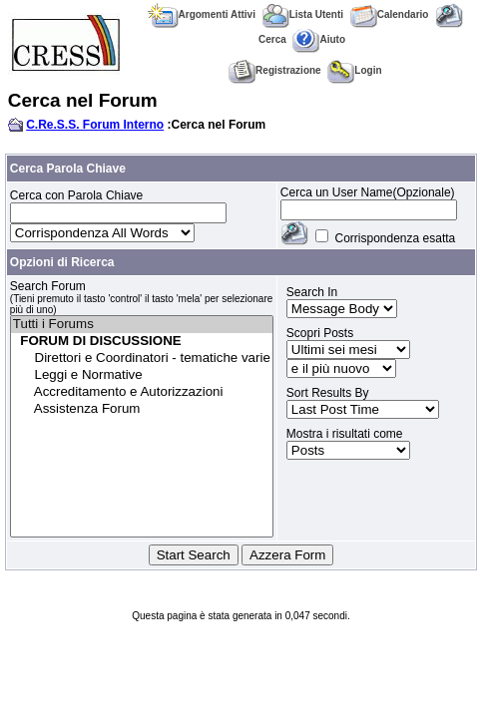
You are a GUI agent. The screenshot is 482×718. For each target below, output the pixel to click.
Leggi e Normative (141, 375)
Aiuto (318, 39)
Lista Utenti (302, 14)
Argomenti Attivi (201, 14)
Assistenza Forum (141, 409)
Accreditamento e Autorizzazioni (141, 392)
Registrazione (275, 70)
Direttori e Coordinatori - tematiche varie (141, 358)
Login (354, 70)
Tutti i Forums (141, 324)
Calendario (389, 14)
